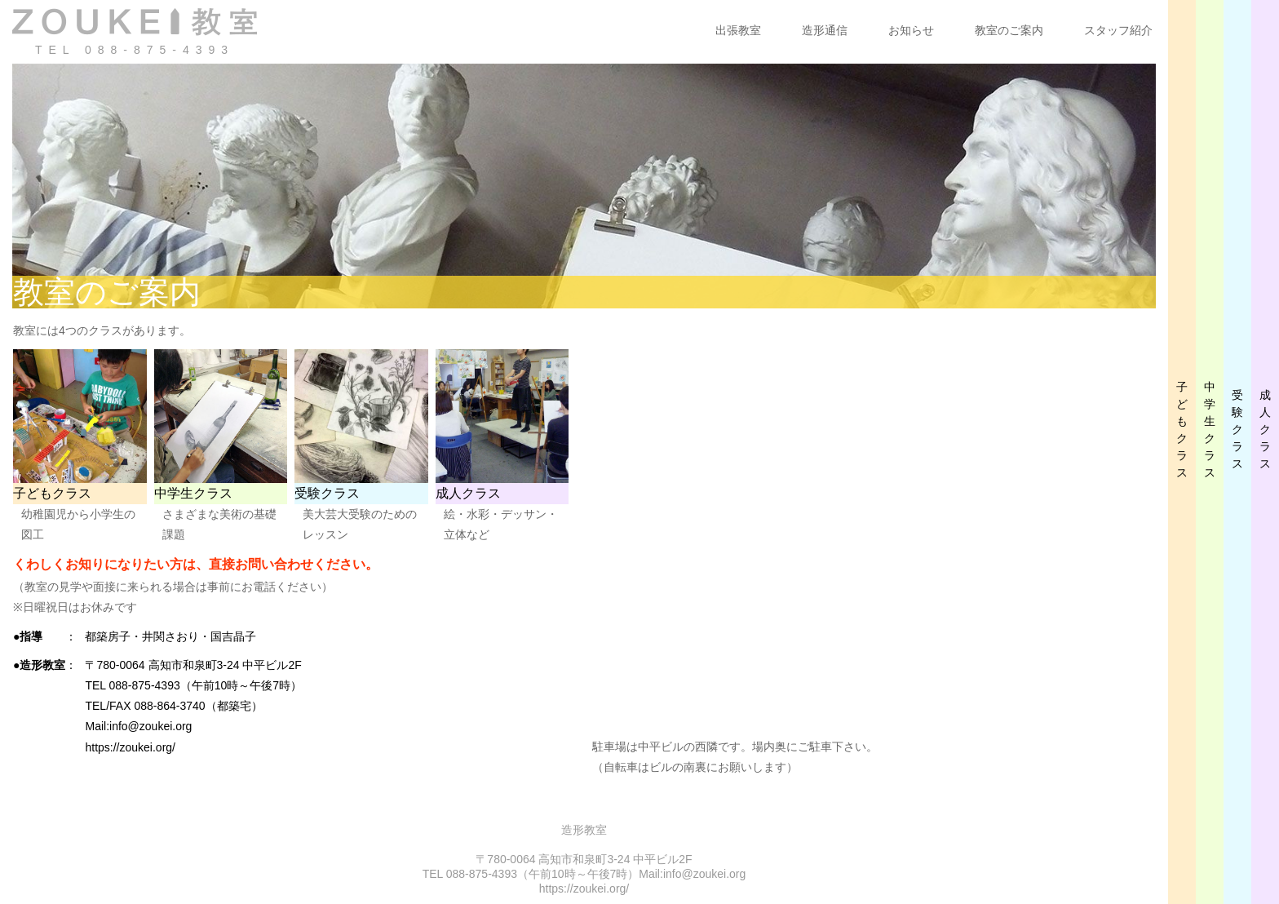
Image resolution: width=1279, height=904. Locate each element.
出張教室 (738, 30)
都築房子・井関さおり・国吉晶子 (170, 636)
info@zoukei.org (150, 726)
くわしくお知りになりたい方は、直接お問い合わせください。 (195, 564)
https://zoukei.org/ (130, 747)
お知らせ (911, 30)
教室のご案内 (1009, 30)
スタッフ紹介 (1118, 30)
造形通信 (825, 30)
